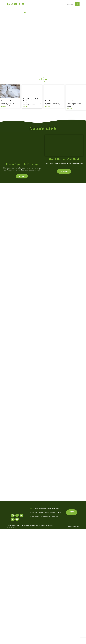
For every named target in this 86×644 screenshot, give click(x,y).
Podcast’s (72, 13)
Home (25, 13)
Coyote (48, 101)
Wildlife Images (63, 13)
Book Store (47, 13)
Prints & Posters (57, 15)
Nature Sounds (67, 15)
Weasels (70, 101)
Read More (3, 106)
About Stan (76, 15)
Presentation (54, 13)
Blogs (77, 13)
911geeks (76, 526)
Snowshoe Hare (7, 101)
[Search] (70, 4)
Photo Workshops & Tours (35, 13)
